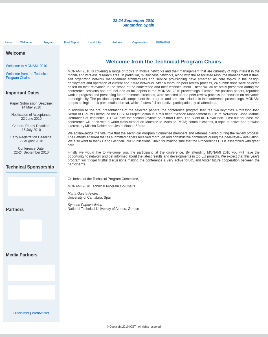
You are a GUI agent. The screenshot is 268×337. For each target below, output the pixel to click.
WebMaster (40, 313)
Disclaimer (21, 313)
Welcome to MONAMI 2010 (26, 66)
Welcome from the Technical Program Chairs (27, 76)
